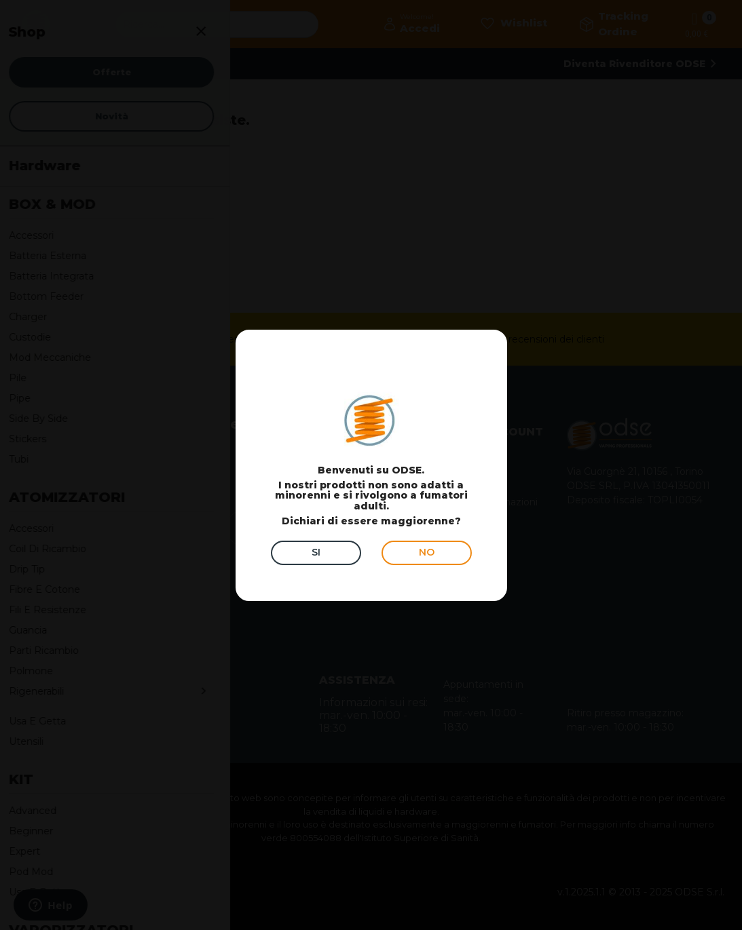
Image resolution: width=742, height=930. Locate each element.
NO (426, 552)
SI (316, 552)
